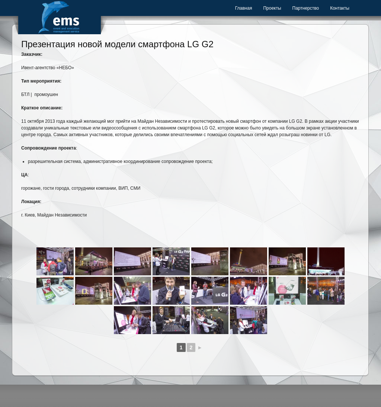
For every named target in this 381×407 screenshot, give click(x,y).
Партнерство (305, 8)
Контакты (339, 8)
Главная (243, 8)
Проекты (272, 8)
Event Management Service (59, 17)
